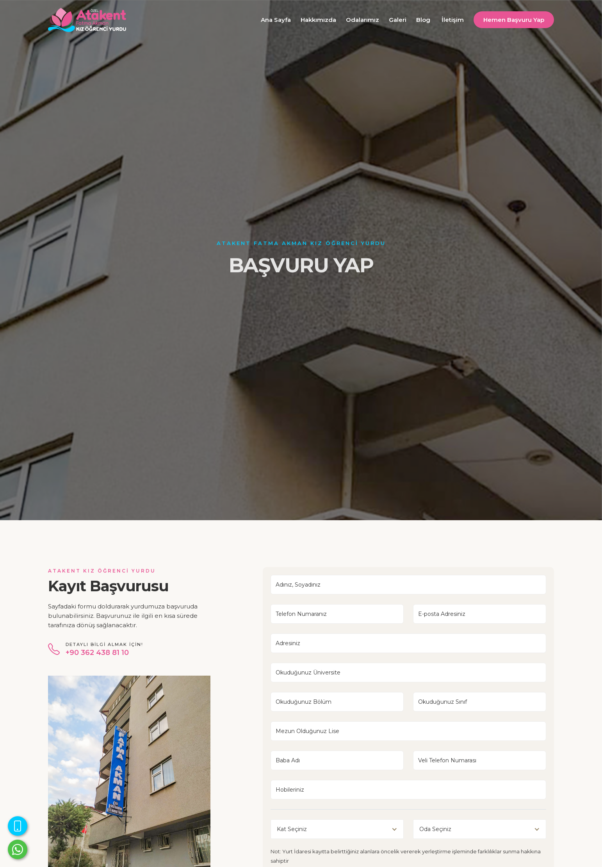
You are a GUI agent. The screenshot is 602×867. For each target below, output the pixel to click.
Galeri (397, 19)
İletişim (453, 19)
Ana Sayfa (276, 19)
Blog (423, 19)
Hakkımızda (318, 19)
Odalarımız (362, 19)
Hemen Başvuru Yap (513, 19)
